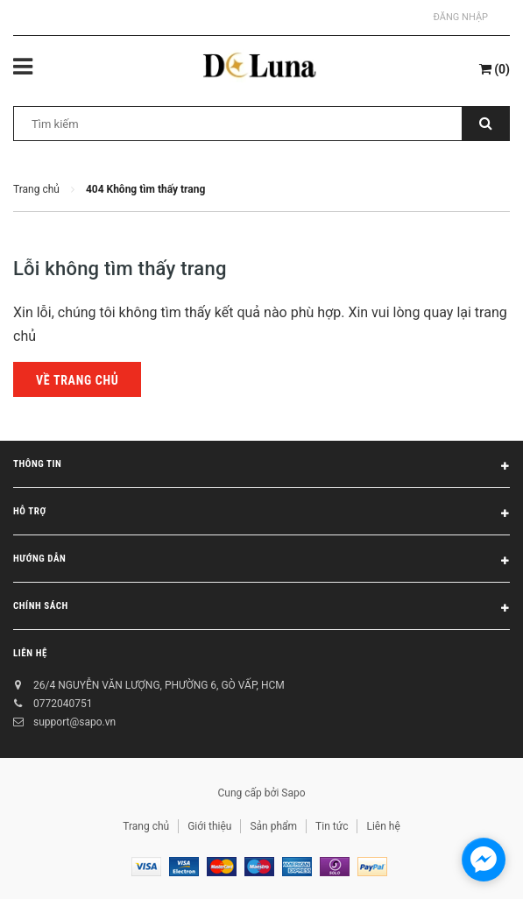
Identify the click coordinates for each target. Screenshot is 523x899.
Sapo (293, 793)
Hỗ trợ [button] (261, 514)
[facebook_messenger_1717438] (483, 859)
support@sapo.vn (74, 722)
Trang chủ (146, 826)
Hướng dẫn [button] (261, 562)
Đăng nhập (461, 17)
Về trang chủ (77, 380)
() (494, 69)
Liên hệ (30, 653)
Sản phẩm (273, 826)
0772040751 (62, 703)
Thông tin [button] (261, 467)
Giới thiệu (209, 826)
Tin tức (331, 826)
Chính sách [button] (261, 609)
